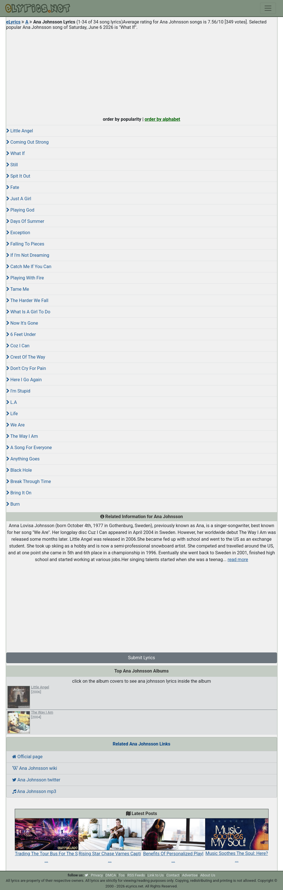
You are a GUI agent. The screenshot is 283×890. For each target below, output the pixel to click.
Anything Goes (23, 459)
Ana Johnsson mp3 (34, 791)
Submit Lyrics (141, 657)
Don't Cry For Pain (26, 368)
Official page (27, 756)
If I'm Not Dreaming (27, 255)
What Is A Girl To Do (28, 311)
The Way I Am (22, 436)
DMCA (111, 875)
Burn (13, 504)
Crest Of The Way (25, 357)
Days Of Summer (25, 221)
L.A (11, 402)
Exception (18, 232)
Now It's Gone (22, 323)
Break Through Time (28, 481)
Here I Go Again (24, 379)
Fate (12, 187)
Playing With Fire (25, 278)
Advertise (190, 875)
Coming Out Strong (27, 142)
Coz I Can (18, 345)
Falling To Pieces (25, 244)
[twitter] (86, 875)
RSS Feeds (136, 875)
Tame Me (17, 289)
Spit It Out (18, 176)
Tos (122, 875)
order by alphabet (162, 119)
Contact (173, 875)
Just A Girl (18, 198)
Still (12, 164)
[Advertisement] (141, 71)
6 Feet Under (21, 334)
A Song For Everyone (29, 447)
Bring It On (18, 492)
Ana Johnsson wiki (34, 768)
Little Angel (19, 130)
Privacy (97, 875)
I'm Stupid (18, 391)
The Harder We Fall (27, 300)
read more (237, 559)
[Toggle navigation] (268, 8)
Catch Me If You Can (29, 266)
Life (12, 413)
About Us (207, 875)
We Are (15, 425)
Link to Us (156, 875)
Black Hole (19, 470)
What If (15, 153)
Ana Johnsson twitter (36, 780)
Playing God (20, 210)
